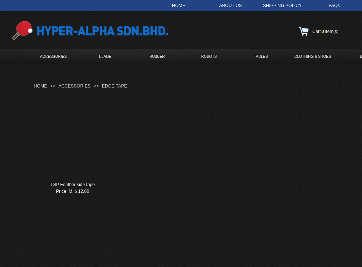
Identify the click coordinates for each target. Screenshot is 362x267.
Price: (61, 191)
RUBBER (157, 57)
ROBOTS (209, 57)
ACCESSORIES (53, 57)
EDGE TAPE (114, 86)
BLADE (105, 57)
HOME (40, 86)
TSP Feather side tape (72, 184)
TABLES (261, 57)
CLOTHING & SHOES (313, 57)
